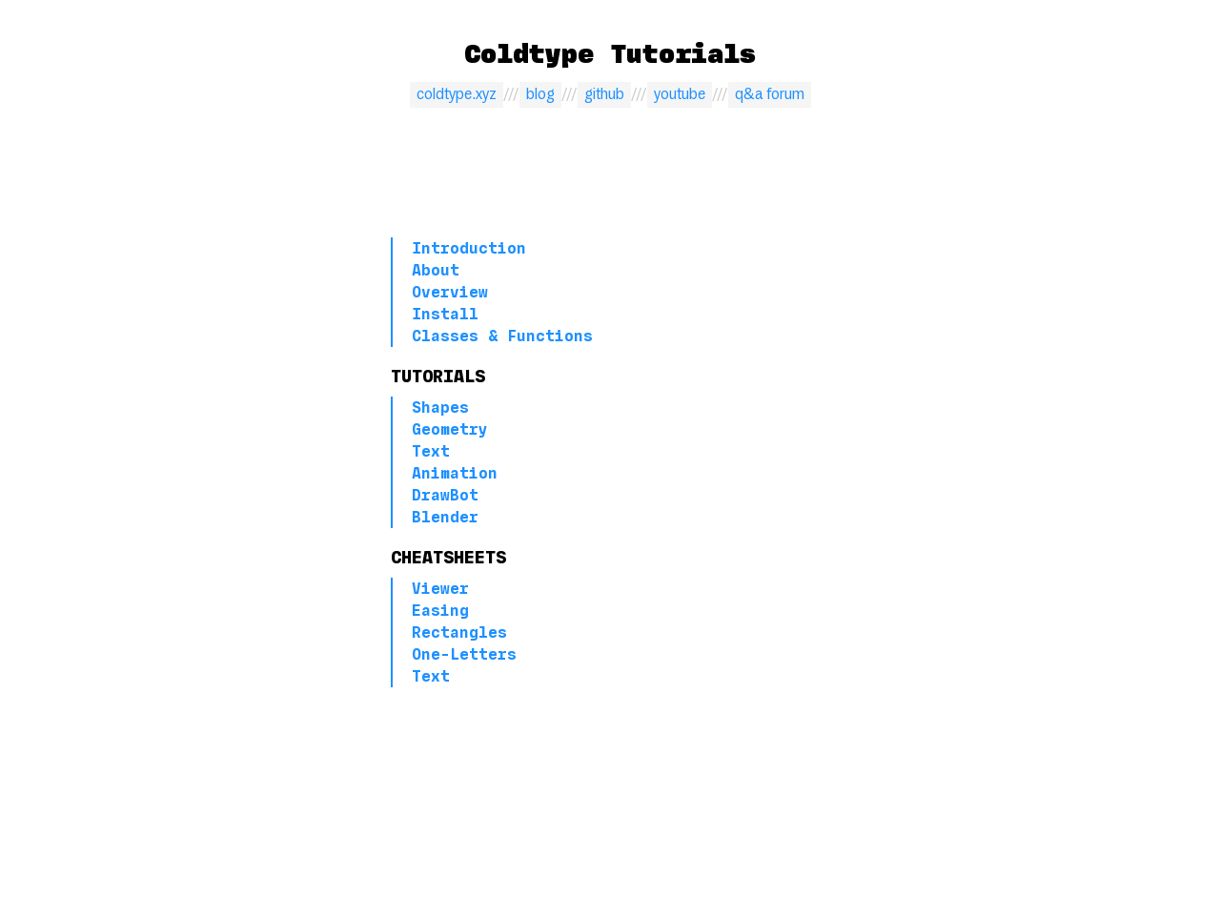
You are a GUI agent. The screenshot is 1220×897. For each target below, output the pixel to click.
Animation (455, 473)
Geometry (450, 429)
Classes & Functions (502, 336)
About (435, 270)
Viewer (440, 589)
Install (445, 314)
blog (540, 95)
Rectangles (459, 632)
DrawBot (445, 495)
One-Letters (464, 654)
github (604, 95)
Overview (450, 292)
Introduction (469, 248)
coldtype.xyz (457, 95)
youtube (679, 95)
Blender (445, 517)
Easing (440, 610)
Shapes (440, 407)
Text (431, 451)
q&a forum (769, 95)
